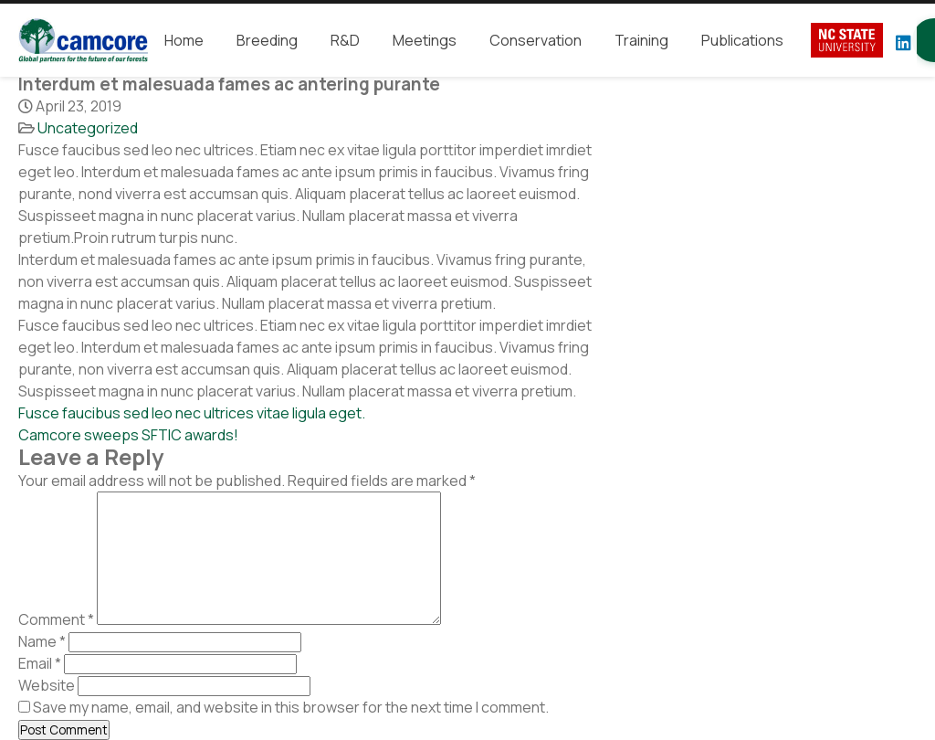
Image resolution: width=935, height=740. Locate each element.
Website (46, 685)
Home (184, 40)
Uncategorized (87, 128)
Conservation (535, 40)
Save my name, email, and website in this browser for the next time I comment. (291, 707)
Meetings (425, 40)
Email (39, 663)
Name (42, 641)
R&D (345, 40)
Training (641, 40)
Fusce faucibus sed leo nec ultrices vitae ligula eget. (191, 413)
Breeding (267, 40)
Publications (742, 40)
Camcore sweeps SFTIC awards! (128, 435)
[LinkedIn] (903, 42)
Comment (56, 619)
